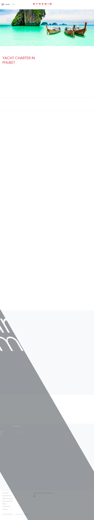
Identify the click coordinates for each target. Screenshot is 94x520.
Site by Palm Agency (22, 514)
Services (5, 493)
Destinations (6, 496)
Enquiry (64, 4)
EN (76, 5)
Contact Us (6, 506)
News (4, 504)
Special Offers (7, 501)
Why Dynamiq (7, 498)
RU (81, 5)
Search (5, 509)
